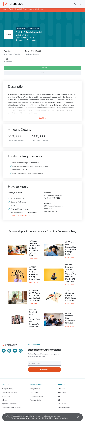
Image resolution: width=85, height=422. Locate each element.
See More (42, 118)
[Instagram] (21, 351)
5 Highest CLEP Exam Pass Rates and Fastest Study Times (34, 295)
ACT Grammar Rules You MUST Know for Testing (71, 295)
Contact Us (62, 392)
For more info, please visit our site (21, 215)
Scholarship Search (36, 396)
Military (4, 400)
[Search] (75, 4)
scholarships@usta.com (53, 195)
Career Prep (6, 396)
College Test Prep (7, 389)
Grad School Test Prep (9, 392)
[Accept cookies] (76, 417)
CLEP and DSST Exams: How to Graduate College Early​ (71, 248)
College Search (35, 389)
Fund (11, 9)
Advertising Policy (64, 407)
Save (42, 73)
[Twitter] (4, 351)
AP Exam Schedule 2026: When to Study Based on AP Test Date (35, 248)
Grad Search (34, 392)
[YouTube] (15, 351)
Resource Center (35, 400)
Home (4, 9)
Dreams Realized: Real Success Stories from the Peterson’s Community (34, 318)
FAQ (59, 396)
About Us (61, 389)
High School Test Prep (9, 404)
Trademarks (62, 404)
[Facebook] (9, 351)
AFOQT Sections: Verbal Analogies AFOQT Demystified (34, 273)
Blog (59, 400)
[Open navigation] (80, 4)
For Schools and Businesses (11, 407)
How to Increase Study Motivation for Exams (70, 318)
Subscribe (44, 369)
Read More (33, 258)
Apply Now (42, 68)
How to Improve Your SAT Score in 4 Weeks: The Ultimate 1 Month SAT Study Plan (70, 273)
